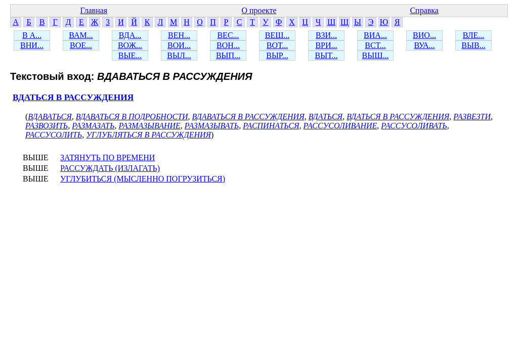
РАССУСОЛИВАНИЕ (340, 125)
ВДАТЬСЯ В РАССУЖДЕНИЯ (73, 97)
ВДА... (130, 35)
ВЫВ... (473, 45)
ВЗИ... (326, 35)
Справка (424, 10)
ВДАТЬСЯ (325, 116)
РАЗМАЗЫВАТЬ (212, 125)
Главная (93, 10)
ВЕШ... (277, 35)
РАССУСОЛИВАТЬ (414, 125)
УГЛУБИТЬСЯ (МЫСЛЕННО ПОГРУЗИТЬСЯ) (142, 178)
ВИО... (424, 35)
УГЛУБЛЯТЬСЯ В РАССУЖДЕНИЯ (148, 134)
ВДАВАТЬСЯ (49, 116)
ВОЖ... (130, 45)
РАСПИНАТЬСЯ (271, 125)
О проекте (258, 10)
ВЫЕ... (130, 55)
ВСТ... (375, 45)
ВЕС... (228, 35)
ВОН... (228, 45)
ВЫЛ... (179, 55)
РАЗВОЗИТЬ (46, 125)
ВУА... (424, 45)
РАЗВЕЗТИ (472, 116)
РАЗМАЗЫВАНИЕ (149, 125)
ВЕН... (179, 35)
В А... (31, 35)
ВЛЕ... (474, 35)
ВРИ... (326, 45)
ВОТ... (277, 45)
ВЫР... (277, 55)
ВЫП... (228, 55)
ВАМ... (81, 35)
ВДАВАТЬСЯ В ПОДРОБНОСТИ (132, 116)
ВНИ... (32, 45)
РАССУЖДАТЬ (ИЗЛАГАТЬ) (110, 168)
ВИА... (375, 35)
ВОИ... (179, 45)
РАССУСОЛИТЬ (53, 134)
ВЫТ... (326, 55)
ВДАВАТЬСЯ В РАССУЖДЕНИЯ (248, 116)
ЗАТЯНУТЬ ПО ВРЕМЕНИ (107, 157)
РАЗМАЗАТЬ (93, 125)
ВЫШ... (375, 55)
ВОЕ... (81, 45)
